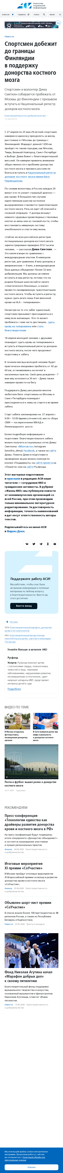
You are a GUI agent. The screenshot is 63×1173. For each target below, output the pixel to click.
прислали (13, 478)
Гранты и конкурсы (36, 924)
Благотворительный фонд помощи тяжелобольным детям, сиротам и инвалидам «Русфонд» (28, 638)
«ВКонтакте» (25, 446)
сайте (52, 450)
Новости (9, 36)
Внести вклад (23, 605)
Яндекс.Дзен (15, 531)
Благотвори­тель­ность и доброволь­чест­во (25, 115)
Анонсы (8, 849)
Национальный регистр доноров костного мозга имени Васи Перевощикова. (30, 176)
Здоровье (21, 790)
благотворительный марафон (25, 627)
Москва (14, 622)
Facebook (29, 450)
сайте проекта (44, 462)
